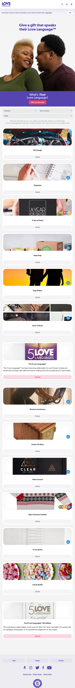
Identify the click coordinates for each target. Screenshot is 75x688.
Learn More (48, 13)
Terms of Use (27, 674)
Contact (61, 661)
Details (37, 157)
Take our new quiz (37, 102)
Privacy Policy (37, 674)
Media (37, 661)
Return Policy (47, 674)
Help (13, 661)
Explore (37, 377)
